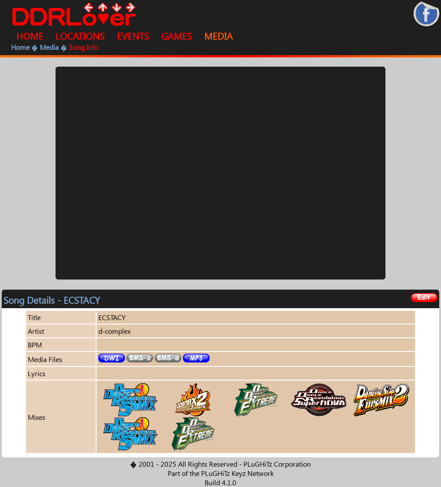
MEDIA (218, 35)
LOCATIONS (80, 35)
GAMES (176, 35)
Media (49, 47)
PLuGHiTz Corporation (277, 463)
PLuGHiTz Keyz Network (237, 473)
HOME (29, 35)
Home (20, 47)
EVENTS (133, 35)
